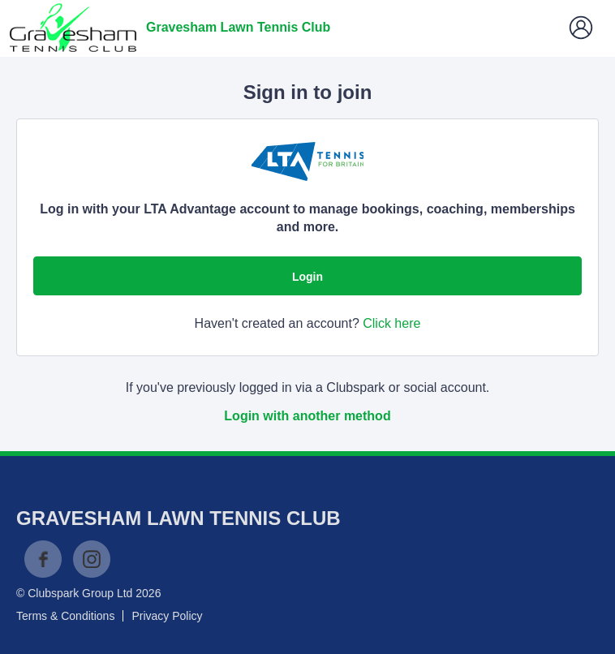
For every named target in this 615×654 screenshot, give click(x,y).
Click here (391, 323)
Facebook (43, 559)
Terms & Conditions (65, 615)
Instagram (91, 559)
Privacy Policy (166, 615)
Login (307, 276)
